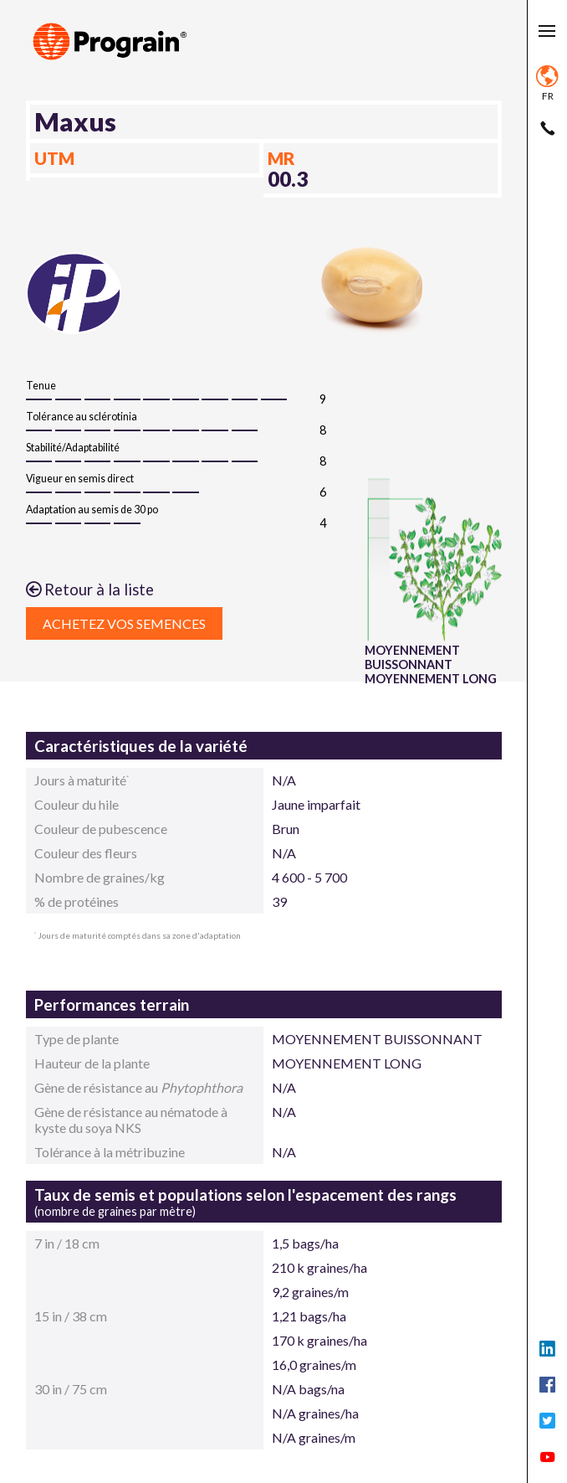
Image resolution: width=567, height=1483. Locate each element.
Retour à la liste (90, 589)
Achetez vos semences (124, 623)
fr (547, 83)
